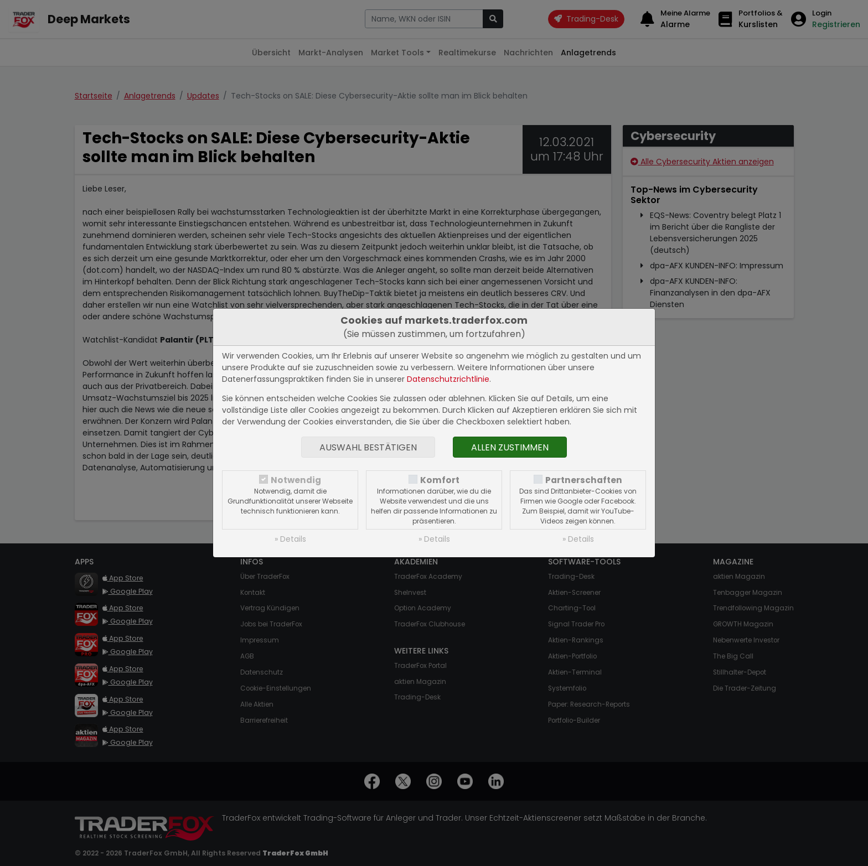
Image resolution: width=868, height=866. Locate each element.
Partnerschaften (583, 480)
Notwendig (296, 480)
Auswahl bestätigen (368, 447)
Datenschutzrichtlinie (448, 379)
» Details (290, 539)
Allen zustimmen (510, 447)
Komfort (439, 480)
